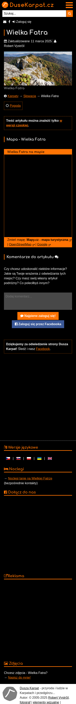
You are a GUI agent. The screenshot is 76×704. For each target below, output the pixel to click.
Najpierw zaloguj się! (38, 315)
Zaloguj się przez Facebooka (38, 324)
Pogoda (15, 105)
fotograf (25, 702)
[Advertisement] (37, 396)
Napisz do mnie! (19, 677)
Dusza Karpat (29, 688)
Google (42, 244)
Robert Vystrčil (58, 697)
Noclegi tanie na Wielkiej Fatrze (30, 478)
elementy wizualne (46, 702)
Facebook (43, 349)
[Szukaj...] (34, 13)
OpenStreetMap (20, 244)
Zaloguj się (21, 21)
